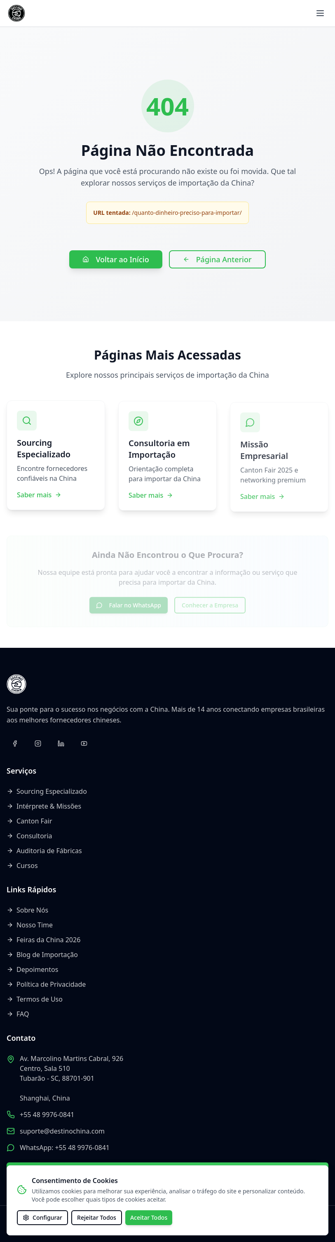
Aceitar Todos (148, 1217)
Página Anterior (217, 259)
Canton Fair (29, 821)
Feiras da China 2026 (43, 939)
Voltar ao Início (115, 259)
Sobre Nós (27, 910)
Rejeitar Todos (96, 1217)
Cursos (22, 865)
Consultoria (29, 835)
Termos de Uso (35, 999)
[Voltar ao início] (16, 13)
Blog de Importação (42, 954)
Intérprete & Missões (44, 806)
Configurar (42, 1217)
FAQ (18, 1014)
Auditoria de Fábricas (44, 850)
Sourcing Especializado (47, 791)
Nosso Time (30, 924)
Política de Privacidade (46, 984)
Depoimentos (32, 969)
